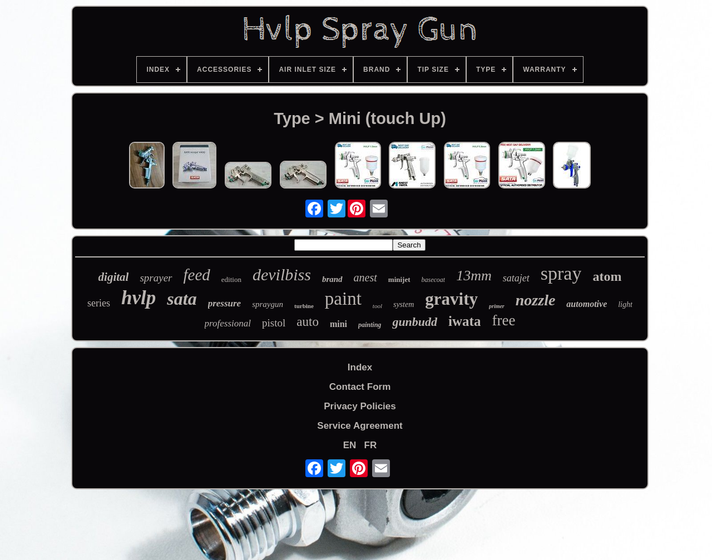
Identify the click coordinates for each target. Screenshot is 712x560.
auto (307, 322)
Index (360, 367)
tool (377, 306)
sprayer (156, 278)
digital (113, 277)
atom (606, 276)
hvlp (138, 298)
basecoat (434, 280)
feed (197, 275)
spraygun (267, 304)
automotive (586, 304)
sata (181, 299)
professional (228, 323)
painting (369, 325)
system (403, 304)
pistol (273, 323)
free (503, 320)
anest (365, 277)
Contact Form (360, 386)
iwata (464, 321)
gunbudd (414, 322)
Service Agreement (359, 425)
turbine (304, 306)
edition (231, 279)
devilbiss (282, 274)
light (625, 304)
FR (370, 445)
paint (343, 299)
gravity (451, 299)
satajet (516, 278)
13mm (474, 275)
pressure (224, 303)
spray (561, 273)
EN (350, 445)
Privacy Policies (359, 406)
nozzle (536, 300)
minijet (399, 279)
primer (497, 306)
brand (332, 279)
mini (338, 324)
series (98, 303)
